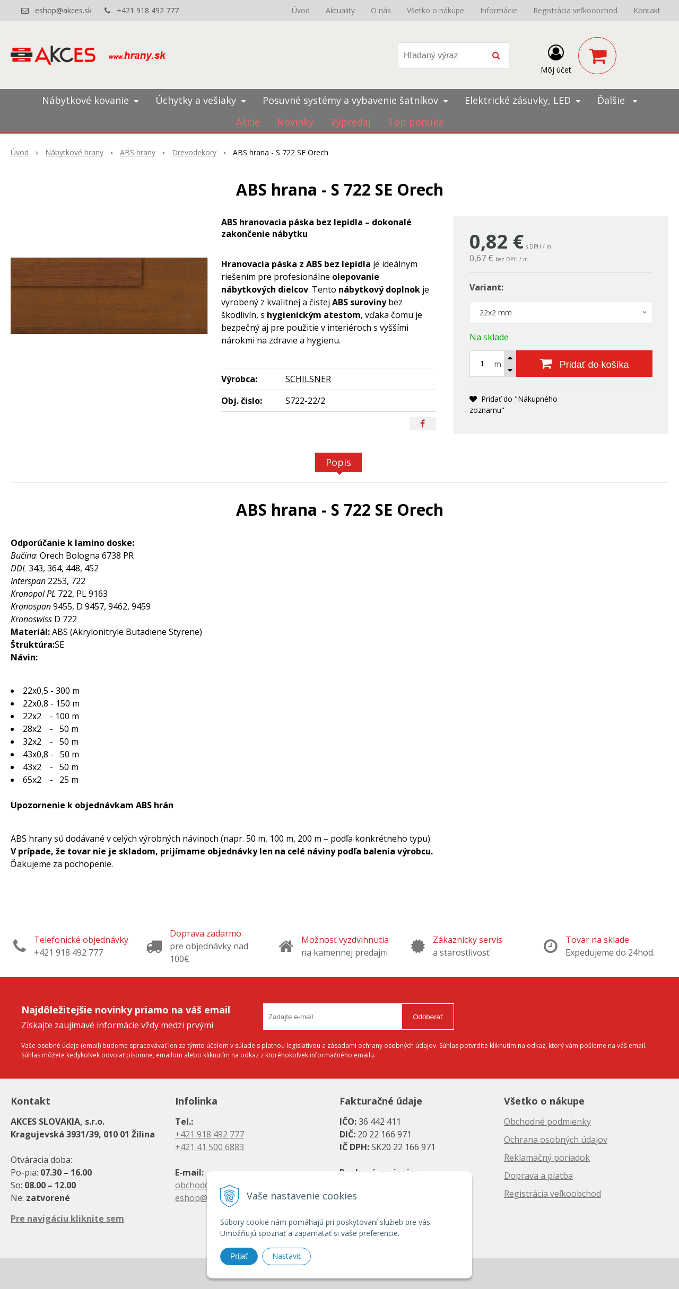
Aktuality (340, 10)
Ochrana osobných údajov (555, 1139)
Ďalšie (617, 100)
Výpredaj (350, 122)
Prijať (239, 1256)
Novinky (295, 122)
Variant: (486, 287)
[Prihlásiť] (556, 57)
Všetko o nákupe (435, 10)
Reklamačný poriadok (547, 1157)
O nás (381, 10)
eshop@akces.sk (63, 10)
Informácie (498, 10)
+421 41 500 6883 (209, 1147)
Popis (338, 462)
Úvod (301, 10)
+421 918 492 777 (148, 10)
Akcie (248, 122)
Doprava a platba (538, 1175)
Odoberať (428, 1017)
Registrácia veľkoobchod (575, 10)
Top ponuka (415, 122)
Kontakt (646, 10)
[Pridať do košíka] (584, 363)
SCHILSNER (308, 379)
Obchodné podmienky (547, 1121)
